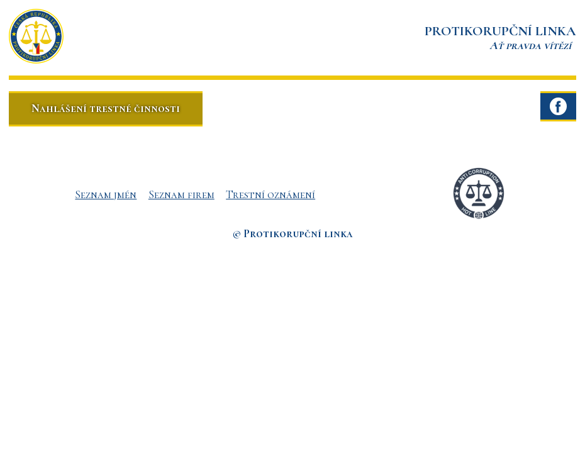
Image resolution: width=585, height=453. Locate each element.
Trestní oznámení (270, 194)
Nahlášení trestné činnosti (105, 108)
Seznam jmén (105, 194)
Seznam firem (181, 194)
